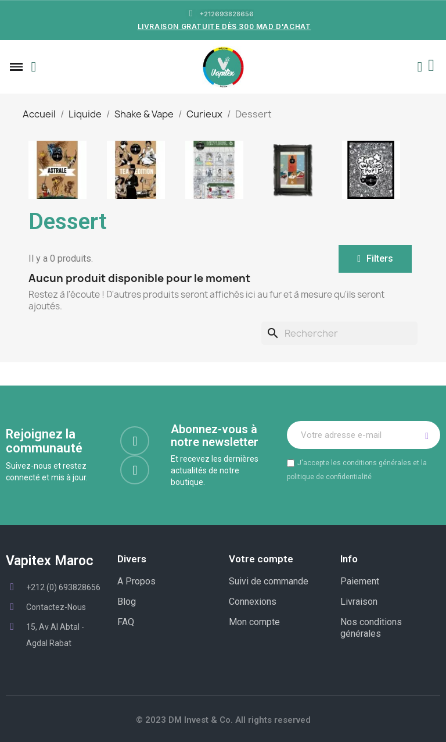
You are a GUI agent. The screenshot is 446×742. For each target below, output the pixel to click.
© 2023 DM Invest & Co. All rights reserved (223, 720)
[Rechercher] (339, 333)
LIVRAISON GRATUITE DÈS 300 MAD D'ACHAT (224, 26)
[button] (34, 67)
